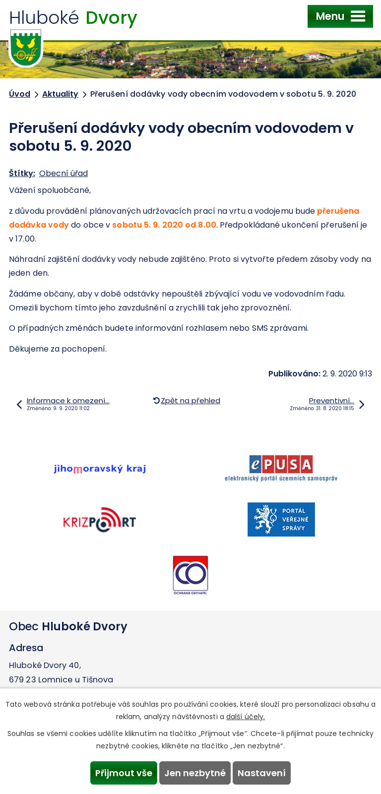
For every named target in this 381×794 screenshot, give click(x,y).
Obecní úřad (63, 173)
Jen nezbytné (195, 773)
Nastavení (262, 773)
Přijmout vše (123, 773)
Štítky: (22, 173)
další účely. (245, 717)
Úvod (19, 94)
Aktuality (60, 94)
